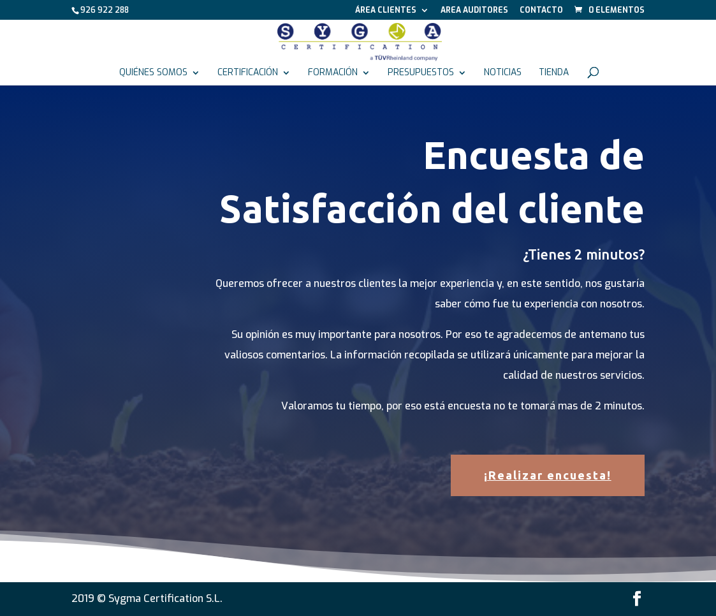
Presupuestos (421, 73)
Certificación (247, 73)
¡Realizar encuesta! (547, 475)
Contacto (541, 10)
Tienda (554, 73)
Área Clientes (385, 10)
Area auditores (474, 10)
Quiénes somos (153, 73)
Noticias (503, 73)
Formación (333, 73)
